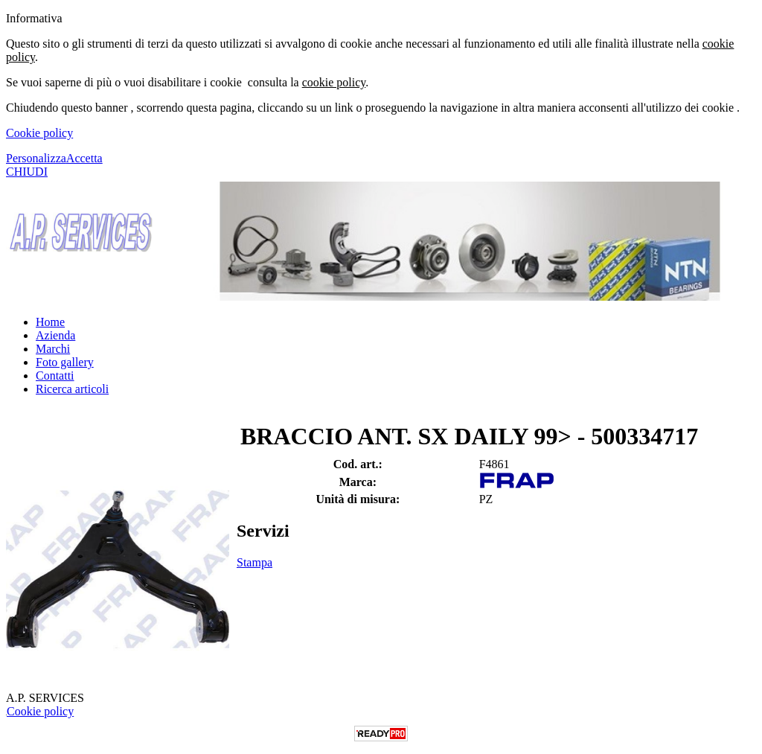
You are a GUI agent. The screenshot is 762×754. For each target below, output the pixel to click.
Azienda (55, 335)
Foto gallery (65, 362)
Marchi (53, 348)
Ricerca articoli (72, 389)
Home (50, 322)
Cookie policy (39, 133)
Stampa (254, 562)
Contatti (55, 375)
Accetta (84, 158)
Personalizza (36, 158)
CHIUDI (27, 171)
